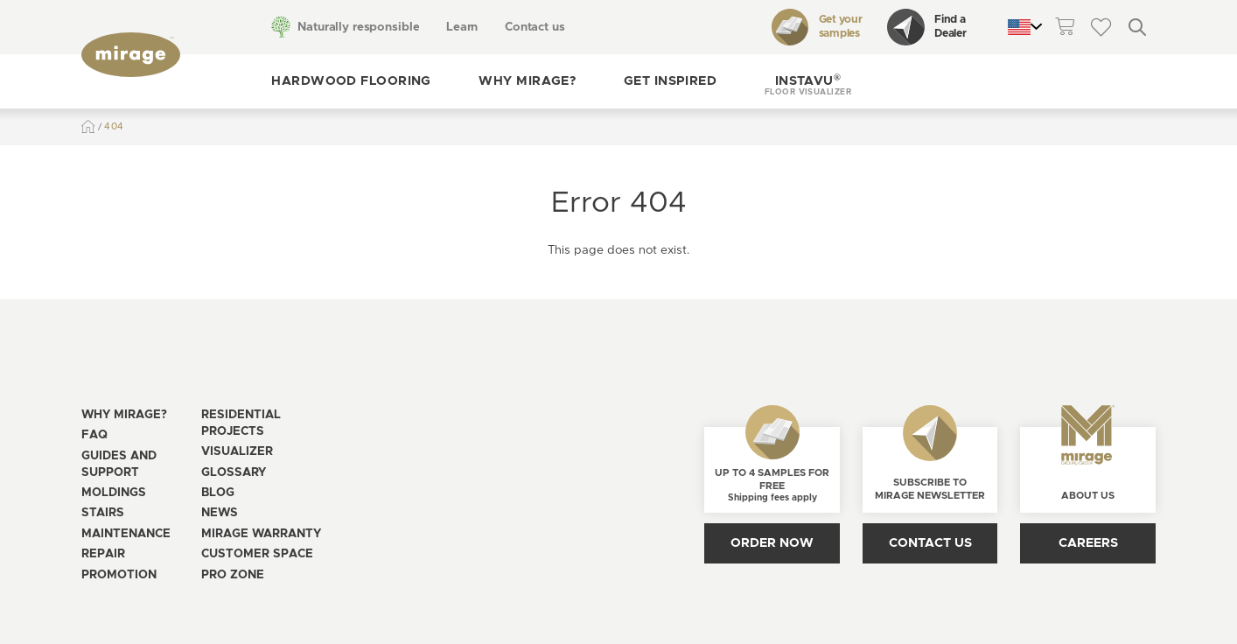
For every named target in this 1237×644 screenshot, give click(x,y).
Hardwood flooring (350, 81)
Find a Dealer (926, 27)
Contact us (535, 27)
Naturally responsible (358, 27)
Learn (462, 27)
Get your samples (817, 27)
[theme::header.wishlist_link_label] (1101, 27)
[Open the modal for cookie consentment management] (437, 590)
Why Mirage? (527, 81)
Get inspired (670, 81)
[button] (808, 81)
